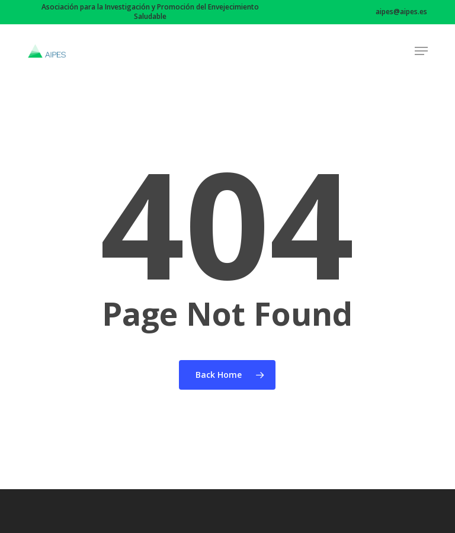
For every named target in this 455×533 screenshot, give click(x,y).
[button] (421, 51)
